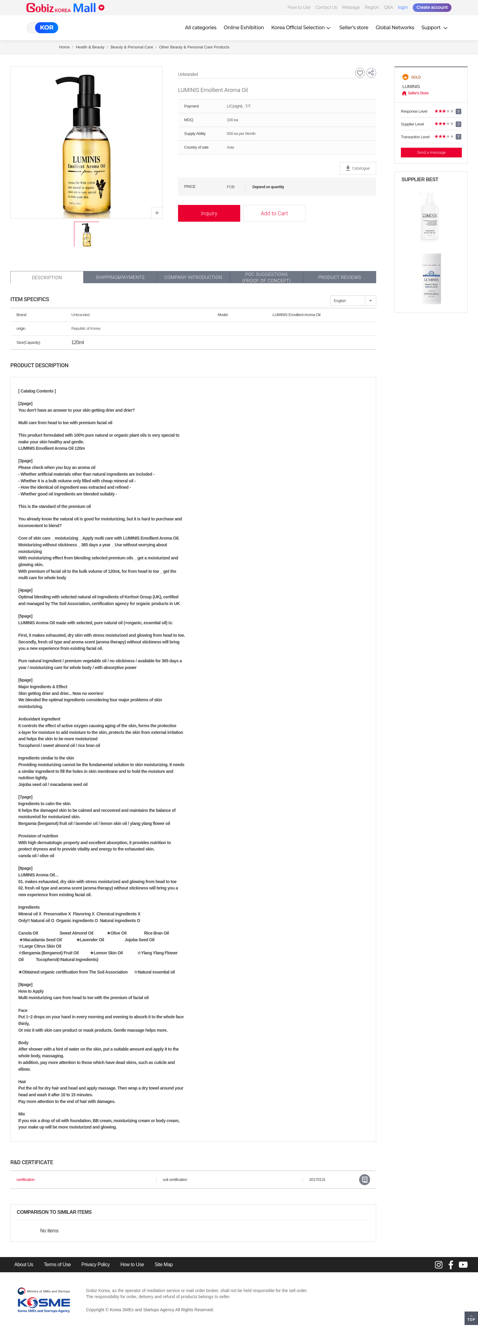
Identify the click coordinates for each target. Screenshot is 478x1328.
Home (64, 47)
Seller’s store (353, 27)
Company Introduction (193, 277)
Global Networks (395, 27)
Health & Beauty (90, 47)
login (403, 7)
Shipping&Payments (120, 277)
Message (351, 7)
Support (435, 27)
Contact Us (326, 7)
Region (372, 7)
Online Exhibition (244, 27)
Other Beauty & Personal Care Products (194, 47)
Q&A (388, 7)
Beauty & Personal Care (132, 47)
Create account (432, 7)
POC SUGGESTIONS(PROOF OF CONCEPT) (266, 278)
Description (47, 277)
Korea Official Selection (301, 27)
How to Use (298, 7)
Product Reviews (339, 277)
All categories (200, 27)
